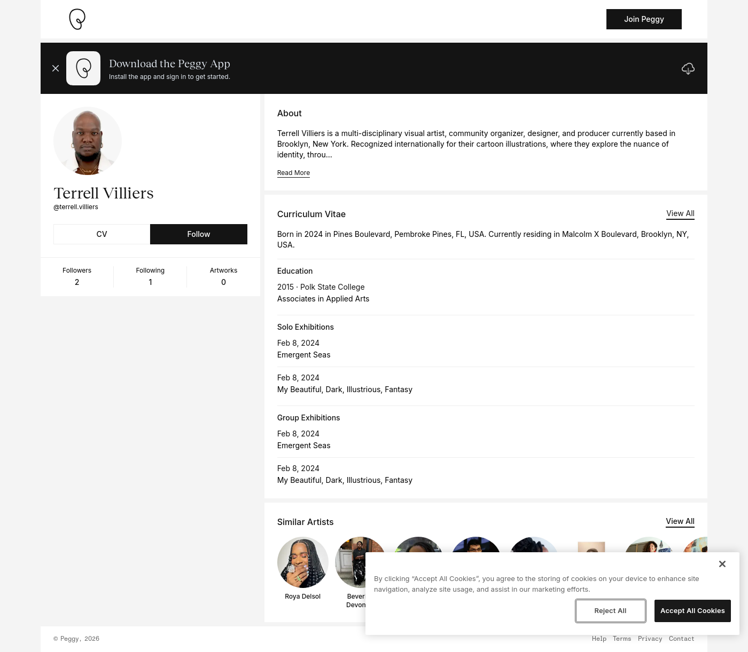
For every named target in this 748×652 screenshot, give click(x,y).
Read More (293, 173)
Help (599, 639)
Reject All (610, 610)
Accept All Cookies (692, 610)
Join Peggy (644, 18)
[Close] (722, 564)
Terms (622, 639)
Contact (682, 639)
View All (680, 213)
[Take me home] (77, 19)
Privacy (650, 639)
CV (102, 233)
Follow (198, 233)
